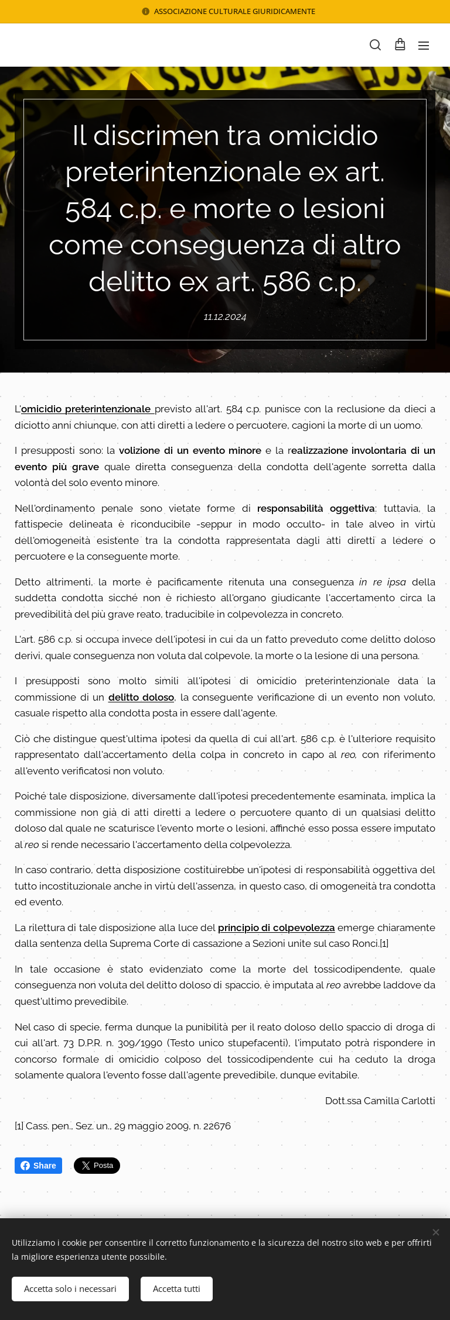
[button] (375, 45)
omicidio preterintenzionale (88, 409)
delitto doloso (141, 697)
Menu (423, 45)
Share (38, 1165)
